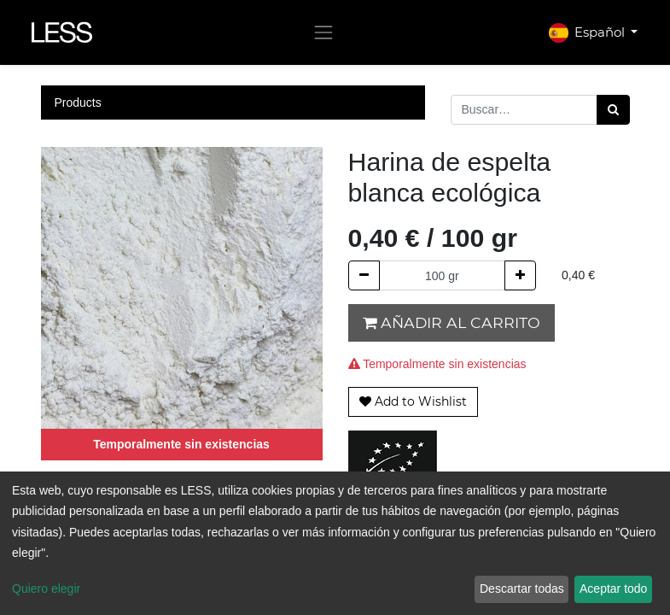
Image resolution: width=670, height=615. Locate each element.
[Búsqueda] (613, 110)
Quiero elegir (46, 588)
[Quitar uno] (364, 275)
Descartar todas (522, 588)
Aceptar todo (613, 588)
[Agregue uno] (520, 275)
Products (78, 102)
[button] (413, 402)
